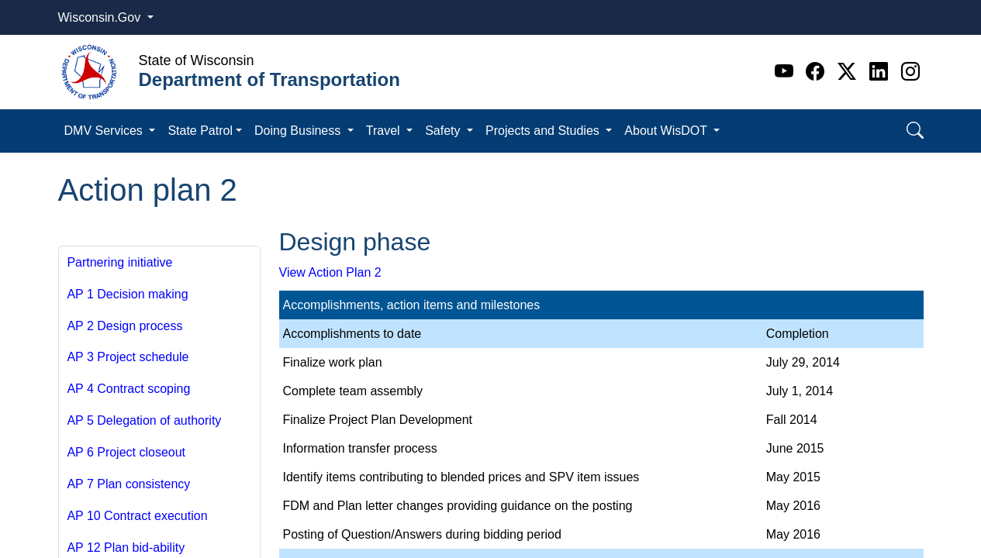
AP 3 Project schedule (127, 356)
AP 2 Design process (124, 325)
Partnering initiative (119, 262)
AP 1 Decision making (127, 294)
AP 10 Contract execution (137, 515)
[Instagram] (910, 71)
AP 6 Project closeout (126, 452)
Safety (444, 130)
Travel (384, 130)
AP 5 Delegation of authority (144, 420)
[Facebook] (818, 71)
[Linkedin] (881, 71)
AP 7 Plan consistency (128, 484)
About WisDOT (667, 130)
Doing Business (299, 130)
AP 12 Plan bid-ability (126, 547)
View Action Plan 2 (330, 272)
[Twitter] (850, 71)
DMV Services (105, 130)
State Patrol (200, 130)
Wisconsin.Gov (101, 17)
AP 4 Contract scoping (128, 388)
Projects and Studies (544, 130)
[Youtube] (787, 71)
